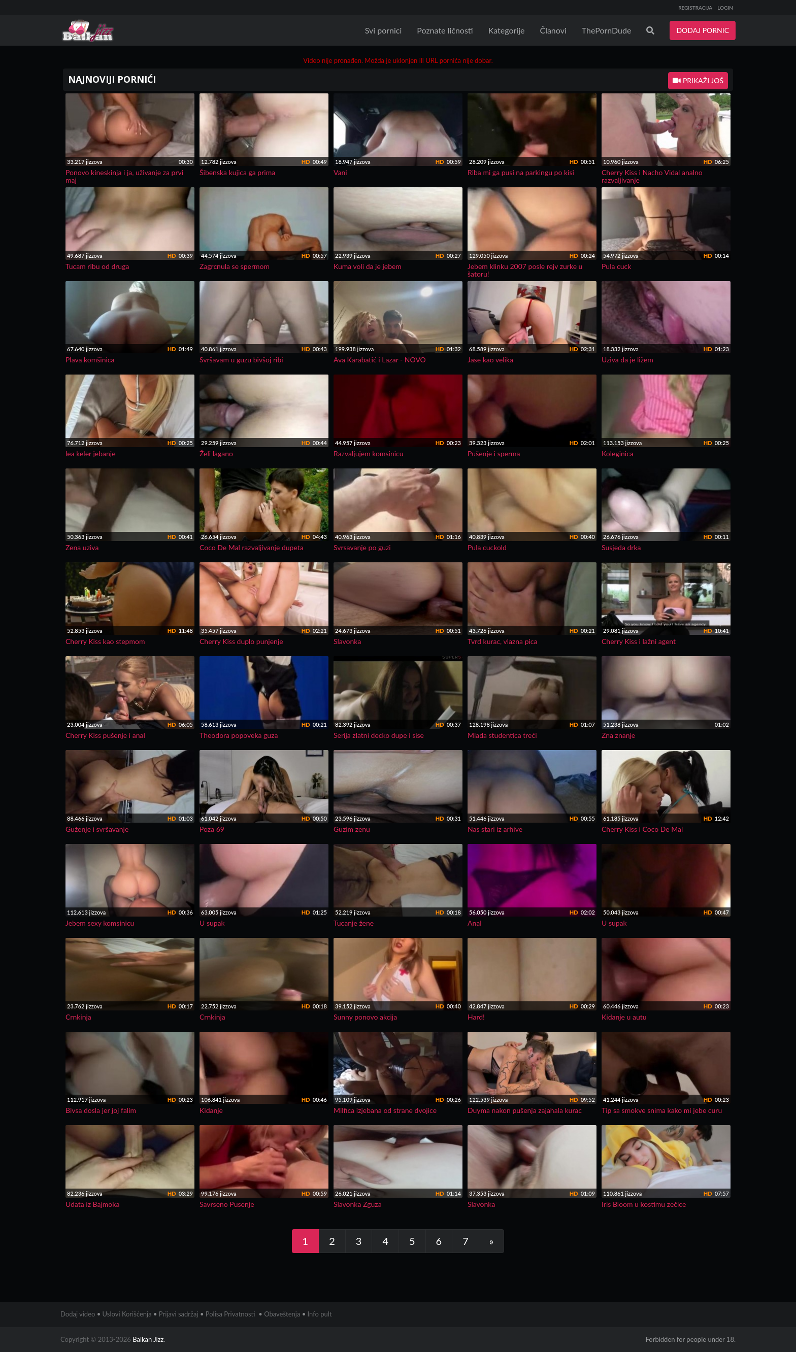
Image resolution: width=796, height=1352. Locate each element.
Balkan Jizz (147, 1339)
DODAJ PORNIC (702, 30)
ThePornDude (607, 30)
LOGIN (725, 8)
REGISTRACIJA (695, 8)
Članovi (553, 30)
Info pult (320, 1314)
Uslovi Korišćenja (127, 1314)
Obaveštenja (282, 1314)
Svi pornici (383, 30)
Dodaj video (77, 1314)
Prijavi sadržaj (178, 1314)
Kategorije (506, 30)
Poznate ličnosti (445, 30)
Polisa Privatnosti (230, 1314)
